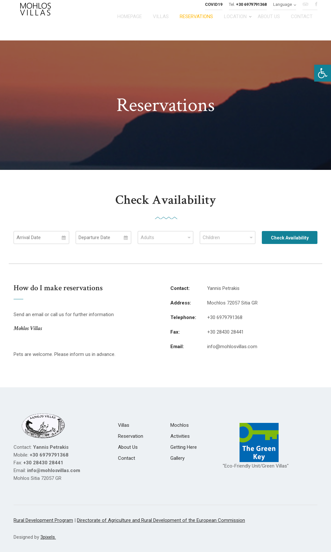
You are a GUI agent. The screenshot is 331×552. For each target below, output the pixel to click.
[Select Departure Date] (103, 237)
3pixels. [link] (48, 537)
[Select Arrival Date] (41, 237)
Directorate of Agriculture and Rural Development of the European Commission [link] (161, 520)
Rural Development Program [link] (43, 520)
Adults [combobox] (147, 237)
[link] (322, 73)
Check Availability (290, 237)
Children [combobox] (211, 237)
